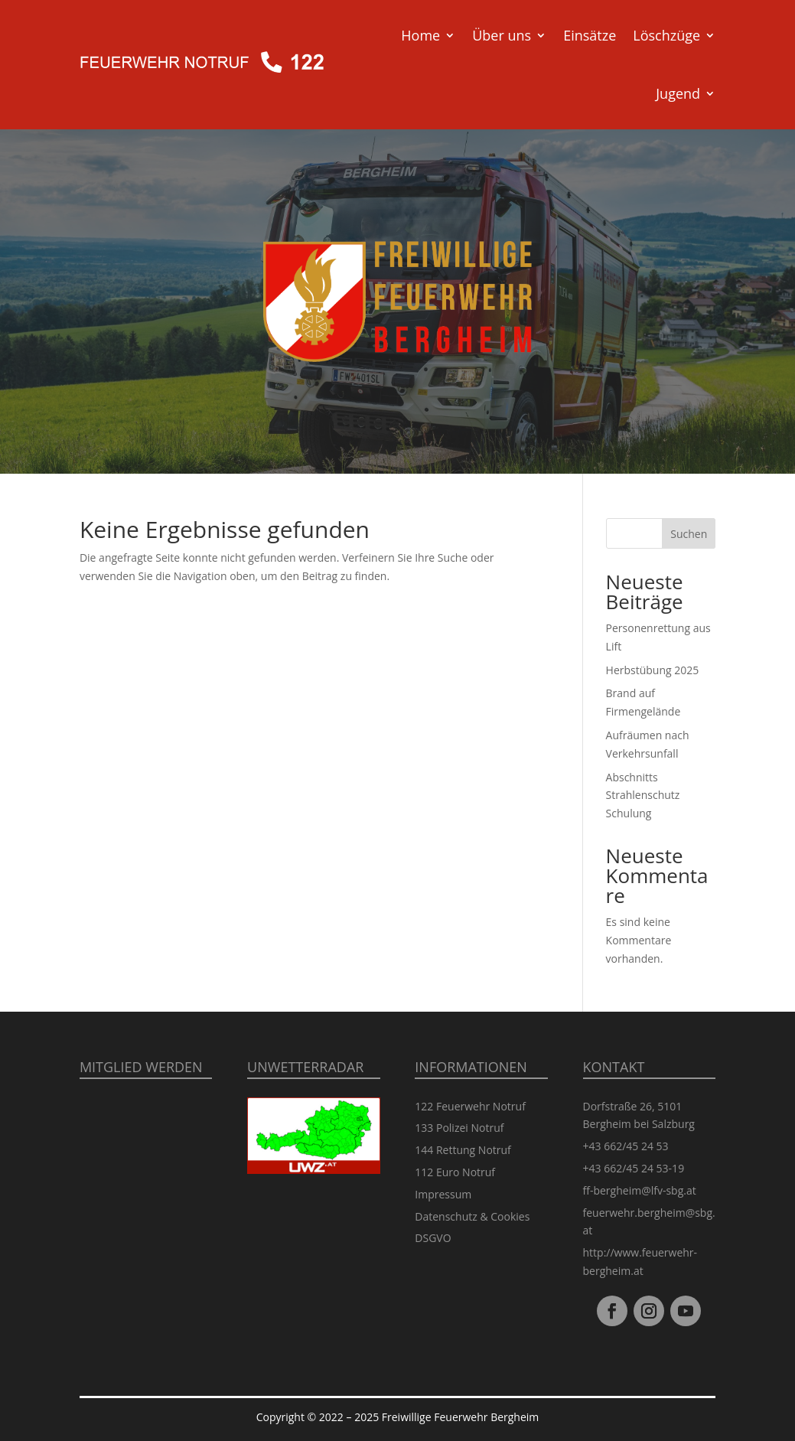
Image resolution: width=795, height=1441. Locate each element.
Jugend (678, 93)
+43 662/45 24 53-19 (634, 1168)
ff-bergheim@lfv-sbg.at (639, 1190)
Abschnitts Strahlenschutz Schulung (643, 795)
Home (420, 35)
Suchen (688, 534)
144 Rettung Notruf (463, 1150)
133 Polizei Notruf (459, 1127)
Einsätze (589, 35)
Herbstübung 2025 (652, 670)
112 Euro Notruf (455, 1172)
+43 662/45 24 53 (626, 1146)
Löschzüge (666, 35)
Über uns (501, 35)
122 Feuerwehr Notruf (470, 1106)
